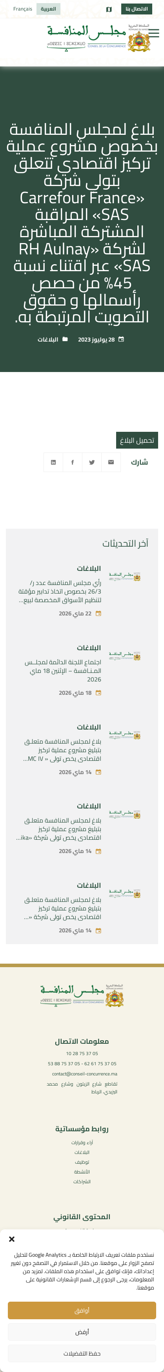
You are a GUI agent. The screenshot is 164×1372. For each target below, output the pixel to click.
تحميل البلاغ (137, 440)
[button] (12, 1239)
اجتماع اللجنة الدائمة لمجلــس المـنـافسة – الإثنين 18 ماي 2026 (63, 683)
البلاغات (48, 339)
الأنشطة (82, 1171)
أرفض (82, 1332)
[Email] (111, 462)
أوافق (82, 1310)
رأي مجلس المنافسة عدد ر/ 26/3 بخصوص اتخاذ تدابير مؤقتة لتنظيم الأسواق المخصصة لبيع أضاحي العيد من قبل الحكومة (59, 608)
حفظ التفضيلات (82, 1353)
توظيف (82, 1161)
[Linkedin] (53, 462)
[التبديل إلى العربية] (48, 9)
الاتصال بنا (137, 8)
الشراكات (82, 1181)
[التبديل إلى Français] (22, 9)
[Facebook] (72, 462)
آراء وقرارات (82, 1142)
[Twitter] (92, 462)
